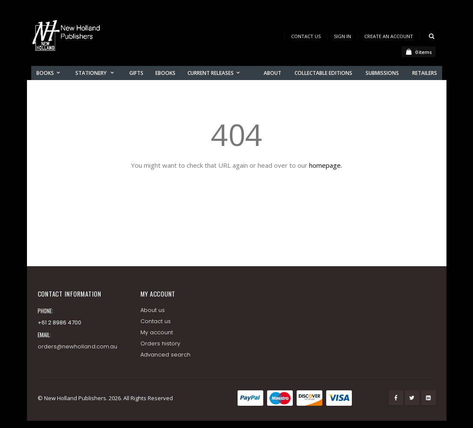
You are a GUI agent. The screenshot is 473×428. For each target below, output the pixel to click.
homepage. (325, 165)
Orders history (160, 343)
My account (156, 332)
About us (152, 310)
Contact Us (306, 36)
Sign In (342, 36)
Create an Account (388, 36)
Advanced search (165, 355)
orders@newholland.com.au (78, 346)
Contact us (155, 321)
